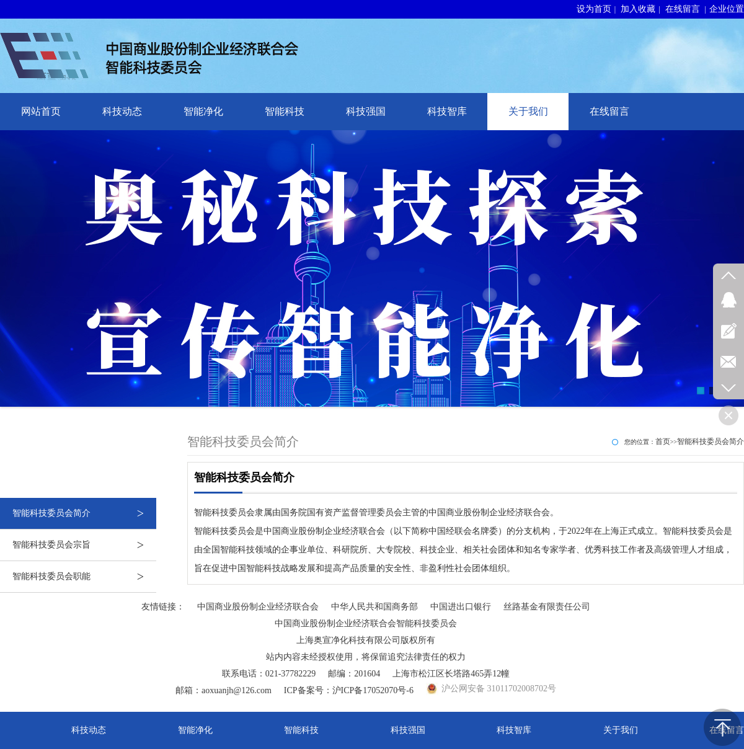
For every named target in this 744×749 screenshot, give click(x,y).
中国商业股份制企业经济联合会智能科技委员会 (366, 623)
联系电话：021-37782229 (269, 673)
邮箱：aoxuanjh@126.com (223, 690)
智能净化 (203, 111)
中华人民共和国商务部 (374, 606)
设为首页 (594, 9)
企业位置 (726, 9)
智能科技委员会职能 (84, 576)
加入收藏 (638, 9)
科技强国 (366, 111)
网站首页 (41, 111)
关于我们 (528, 111)
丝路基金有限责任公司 (546, 606)
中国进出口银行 (460, 606)
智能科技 (284, 111)
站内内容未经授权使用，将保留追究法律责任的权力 (366, 657)
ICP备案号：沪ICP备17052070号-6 (349, 690)
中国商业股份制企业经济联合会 (258, 606)
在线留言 (682, 9)
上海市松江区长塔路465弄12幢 (451, 673)
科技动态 (122, 111)
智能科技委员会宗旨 (84, 545)
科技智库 (447, 111)
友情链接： (163, 606)
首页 (662, 441)
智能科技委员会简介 (84, 513)
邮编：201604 (354, 673)
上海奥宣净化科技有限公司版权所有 (365, 640)
